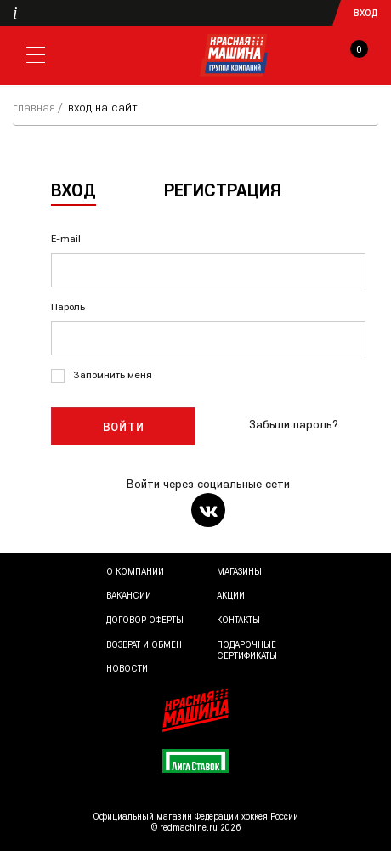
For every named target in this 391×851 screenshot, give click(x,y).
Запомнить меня (112, 374)
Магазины (239, 571)
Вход (366, 13)
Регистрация (222, 190)
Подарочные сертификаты (247, 650)
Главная (34, 107)
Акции (231, 595)
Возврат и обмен (144, 644)
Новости (127, 668)
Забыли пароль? (293, 424)
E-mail (66, 238)
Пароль (68, 306)
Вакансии (128, 595)
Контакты (238, 620)
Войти (123, 426)
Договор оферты (145, 620)
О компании (135, 571)
